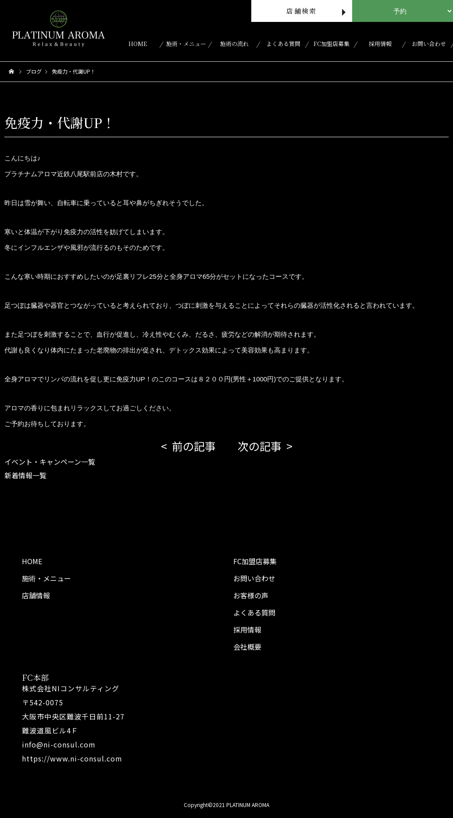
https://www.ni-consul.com (72, 758)
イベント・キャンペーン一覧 (49, 461)
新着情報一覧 (25, 475)
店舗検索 (301, 10)
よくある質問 (283, 43)
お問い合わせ (429, 43)
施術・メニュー (186, 43)
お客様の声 (250, 595)
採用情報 (380, 43)
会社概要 (247, 646)
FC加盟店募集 (332, 43)
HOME (137, 43)
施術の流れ (234, 43)
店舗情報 (36, 595)
